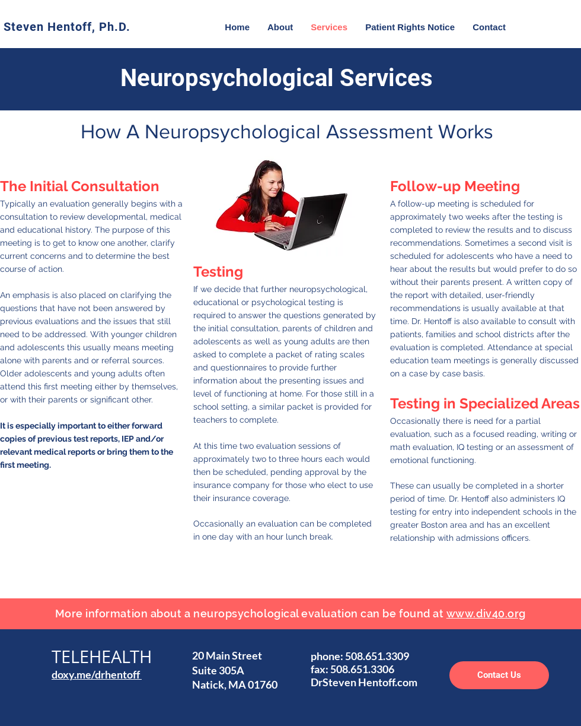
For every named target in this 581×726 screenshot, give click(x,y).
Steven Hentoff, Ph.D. (67, 27)
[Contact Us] (499, 675)
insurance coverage (251, 498)
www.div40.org (486, 613)
